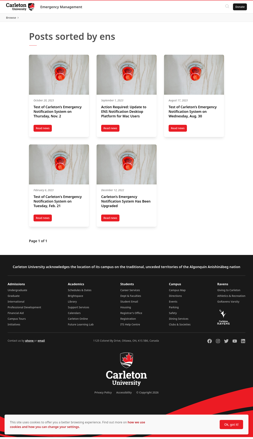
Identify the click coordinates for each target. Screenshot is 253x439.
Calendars (74, 315)
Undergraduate (17, 292)
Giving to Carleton (228, 292)
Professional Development (24, 309)
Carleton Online (78, 320)
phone (29, 342)
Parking (174, 309)
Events (173, 303)
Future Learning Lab (81, 326)
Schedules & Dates (79, 292)
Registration (128, 320)
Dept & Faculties (130, 298)
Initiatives (14, 326)
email (41, 342)
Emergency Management (61, 7)
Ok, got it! (231, 424)
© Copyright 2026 (147, 394)
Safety (173, 315)
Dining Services (178, 320)
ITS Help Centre (130, 326)
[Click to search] (227, 6)
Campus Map (177, 292)
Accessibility (124, 394)
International (16, 303)
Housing (125, 309)
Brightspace (75, 298)
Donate (240, 7)
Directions (175, 298)
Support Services (78, 309)
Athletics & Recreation (231, 298)
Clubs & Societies (180, 326)
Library (72, 303)
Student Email (129, 303)
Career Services (130, 292)
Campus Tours (17, 320)
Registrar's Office (131, 315)
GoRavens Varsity (228, 303)
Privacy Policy (103, 394)
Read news (44, 130)
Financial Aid (16, 315)
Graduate (14, 298)
